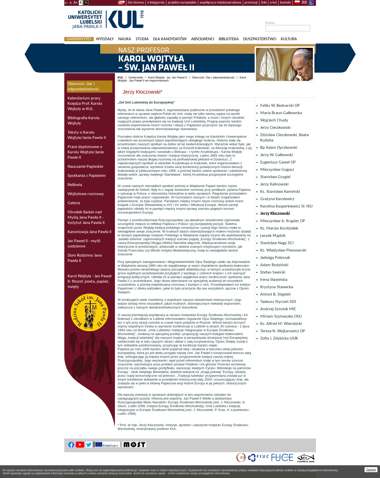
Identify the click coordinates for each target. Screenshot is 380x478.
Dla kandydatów (170, 39)
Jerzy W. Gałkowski (276, 155)
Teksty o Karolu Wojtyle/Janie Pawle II (87, 135)
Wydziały (105, 39)
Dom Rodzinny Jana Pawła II (85, 258)
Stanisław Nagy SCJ (276, 243)
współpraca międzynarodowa (220, 3)
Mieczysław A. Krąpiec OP (282, 221)
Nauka (124, 39)
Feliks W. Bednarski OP (280, 105)
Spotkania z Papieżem (87, 176)
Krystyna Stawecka (276, 287)
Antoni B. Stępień (275, 294)
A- (66, 3)
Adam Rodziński (274, 265)
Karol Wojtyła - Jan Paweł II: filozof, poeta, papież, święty (89, 281)
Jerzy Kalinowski (274, 184)
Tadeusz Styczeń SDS (278, 302)
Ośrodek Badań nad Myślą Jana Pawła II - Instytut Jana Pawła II (86, 217)
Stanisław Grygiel (275, 177)
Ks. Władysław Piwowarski (283, 250)
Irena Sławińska (273, 280)
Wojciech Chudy (274, 120)
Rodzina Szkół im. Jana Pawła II (90, 312)
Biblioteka (229, 39)
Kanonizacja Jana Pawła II (89, 232)
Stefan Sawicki (272, 272)
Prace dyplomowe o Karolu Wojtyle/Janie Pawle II (86, 152)
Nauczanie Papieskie (85, 166)
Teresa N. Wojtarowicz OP (282, 331)
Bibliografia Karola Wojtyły (83, 121)
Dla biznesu (136, 3)
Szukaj (270, 23)
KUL (121, 77)
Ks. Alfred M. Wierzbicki (281, 324)
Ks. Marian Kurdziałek (279, 228)
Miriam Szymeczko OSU (281, 316)
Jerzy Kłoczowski (275, 214)
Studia (142, 39)
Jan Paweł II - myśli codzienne (84, 243)
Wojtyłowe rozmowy (86, 194)
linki (264, 3)
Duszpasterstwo (259, 39)
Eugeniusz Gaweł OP (278, 162)
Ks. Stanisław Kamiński (280, 192)
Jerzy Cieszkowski (275, 128)
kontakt (285, 3)
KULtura (289, 39)
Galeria (74, 203)
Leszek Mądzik (273, 236)
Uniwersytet (79, 39)
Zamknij (371, 469)
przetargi (251, 3)
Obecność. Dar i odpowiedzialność (213, 77)
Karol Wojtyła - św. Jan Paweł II (167, 77)
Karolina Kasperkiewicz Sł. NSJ (286, 206)
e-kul (273, 3)
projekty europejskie (182, 3)
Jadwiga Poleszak (275, 258)
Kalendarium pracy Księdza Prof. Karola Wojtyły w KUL (85, 103)
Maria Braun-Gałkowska (281, 113)
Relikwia (75, 185)
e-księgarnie (156, 3)
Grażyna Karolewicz (277, 199)
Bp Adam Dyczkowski (278, 148)
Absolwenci (202, 39)
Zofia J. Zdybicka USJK (279, 338)
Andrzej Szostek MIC (278, 309)
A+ (75, 3)
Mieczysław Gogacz (277, 170)
